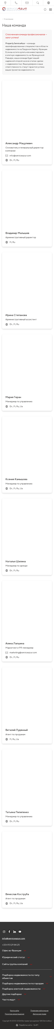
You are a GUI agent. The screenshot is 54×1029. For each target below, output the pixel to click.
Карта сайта (14, 1011)
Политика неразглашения (14, 1014)
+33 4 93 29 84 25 (11, 944)
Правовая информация (39, 1011)
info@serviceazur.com (13, 938)
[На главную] (14, 9)
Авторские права (39, 1014)
